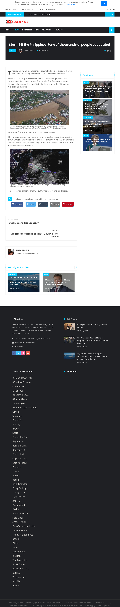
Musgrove (17, 379)
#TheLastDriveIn (21, 370)
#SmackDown (19, 366)
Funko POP (18, 442)
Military (59, 30)
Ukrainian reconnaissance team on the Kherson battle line (97, 123)
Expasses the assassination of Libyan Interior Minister (59, 222)
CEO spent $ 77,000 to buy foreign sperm (93, 314)
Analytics (46, 30)
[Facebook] (17, 204)
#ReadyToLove (20, 383)
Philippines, (32, 198)
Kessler (16, 527)
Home (8, 30)
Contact (40, 9)
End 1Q (16, 412)
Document (27, 30)
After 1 (16, 510)
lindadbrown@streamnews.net (27, 242)
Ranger (16, 438)
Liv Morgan (18, 391)
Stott (15, 421)
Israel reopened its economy (23, 221)
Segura (16, 429)
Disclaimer (17, 335)
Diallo (15, 531)
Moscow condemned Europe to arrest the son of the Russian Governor (58, 270)
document (88, 117)
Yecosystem (18, 565)
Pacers (16, 574)
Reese (15, 468)
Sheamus (17, 404)
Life (37, 30)
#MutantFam (19, 387)
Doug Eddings (20, 476)
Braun (15, 417)
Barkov (16, 497)
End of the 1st (20, 425)
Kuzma (16, 561)
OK (104, 3)
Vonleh (16, 464)
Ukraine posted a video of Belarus (38, 14)
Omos (15, 400)
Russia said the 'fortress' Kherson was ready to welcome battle (97, 105)
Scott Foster (19, 552)
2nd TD (16, 489)
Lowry (15, 459)
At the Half (18, 557)
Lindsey (16, 540)
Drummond (18, 493)
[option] (23, 271)
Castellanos (18, 375)
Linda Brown (26, 51)
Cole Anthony (19, 451)
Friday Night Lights (22, 523)
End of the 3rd (20, 502)
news (13, 51)
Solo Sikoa (18, 506)
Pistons (16, 455)
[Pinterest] (68, 204)
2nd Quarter (19, 480)
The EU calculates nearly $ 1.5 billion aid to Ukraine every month (97, 140)
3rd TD (16, 569)
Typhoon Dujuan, (21, 198)
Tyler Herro (18, 485)
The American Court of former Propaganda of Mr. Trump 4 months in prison (96, 86)
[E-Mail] (55, 204)
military (12, 263)
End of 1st (17, 408)
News (16, 30)
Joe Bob (16, 544)
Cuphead (17, 447)
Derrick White (19, 518)
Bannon (16, 434)
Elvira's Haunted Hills (23, 514)
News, (55, 198)
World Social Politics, (45, 198)
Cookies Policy (69, 5)
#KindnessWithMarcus (24, 396)
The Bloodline (19, 548)
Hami (15, 535)
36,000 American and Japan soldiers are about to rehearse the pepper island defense (22, 268)
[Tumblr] (43, 204)
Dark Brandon (20, 472)
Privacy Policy (51, 9)
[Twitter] (31, 204)
